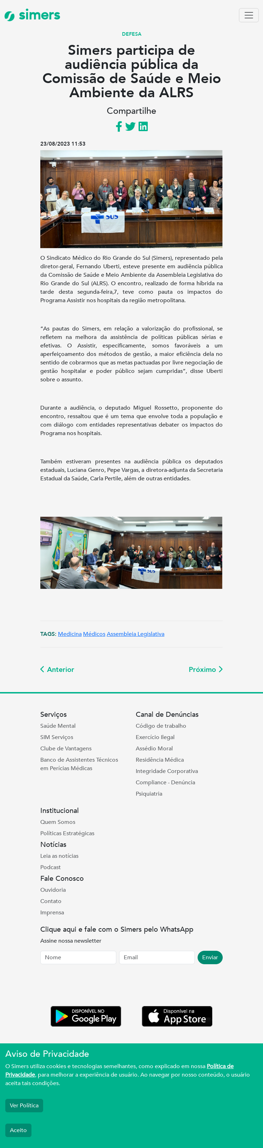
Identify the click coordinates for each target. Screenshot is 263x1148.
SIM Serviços (56, 737)
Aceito (18, 1130)
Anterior (57, 669)
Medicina (70, 634)
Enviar (210, 957)
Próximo (206, 669)
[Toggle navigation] (249, 15)
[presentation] (94, 986)
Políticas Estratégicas (67, 833)
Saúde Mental (58, 726)
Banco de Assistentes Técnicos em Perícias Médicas (79, 764)
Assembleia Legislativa (135, 634)
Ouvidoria (53, 890)
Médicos (94, 634)
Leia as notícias (59, 856)
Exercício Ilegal (155, 737)
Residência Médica (160, 760)
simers (32, 15)
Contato (51, 901)
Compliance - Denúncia (165, 782)
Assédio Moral (154, 748)
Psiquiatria (149, 794)
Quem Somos (57, 822)
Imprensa (52, 912)
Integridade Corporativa (167, 771)
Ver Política (24, 1105)
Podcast (50, 867)
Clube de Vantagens (66, 748)
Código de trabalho (161, 726)
